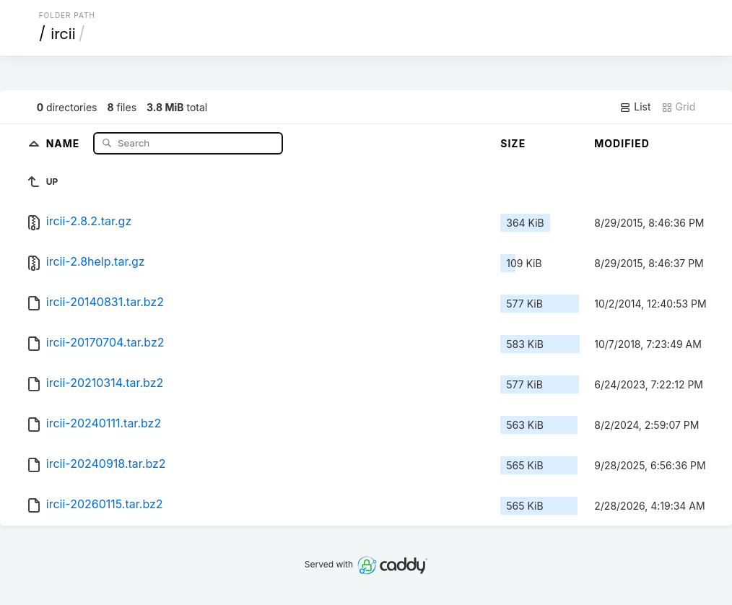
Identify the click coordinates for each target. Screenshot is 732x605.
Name (64, 142)
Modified (622, 143)
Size (513, 143)
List (634, 106)
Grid (678, 106)
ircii (63, 34)
